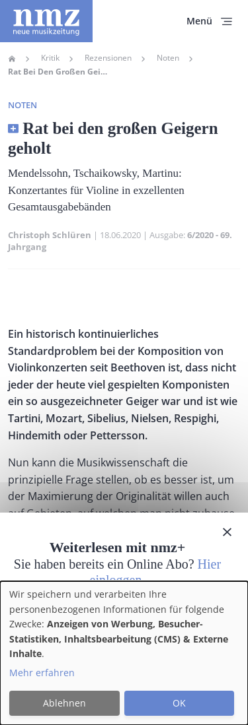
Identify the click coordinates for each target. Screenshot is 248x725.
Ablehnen (64, 703)
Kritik (50, 58)
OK (179, 703)
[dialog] (124, 653)
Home (12, 59)
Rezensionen (108, 58)
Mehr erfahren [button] (42, 672)
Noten (168, 58)
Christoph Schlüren (49, 235)
